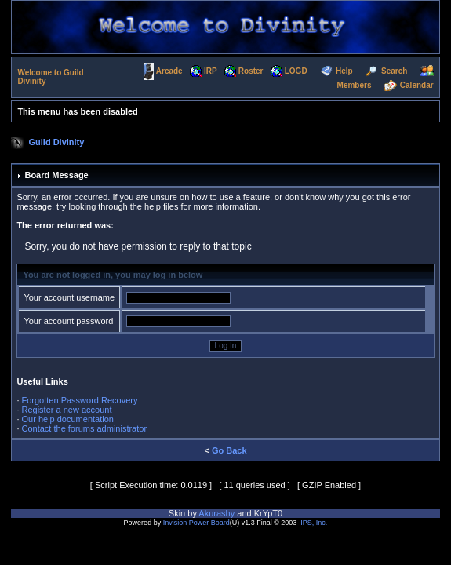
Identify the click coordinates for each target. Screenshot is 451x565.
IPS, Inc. (313, 523)
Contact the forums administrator (84, 428)
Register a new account (67, 409)
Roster (251, 70)
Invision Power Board (196, 523)
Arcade (169, 70)
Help (344, 70)
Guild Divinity (57, 141)
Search (394, 70)
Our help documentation (68, 419)
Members (354, 85)
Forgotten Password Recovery (80, 400)
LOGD (296, 70)
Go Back (229, 450)
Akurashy (216, 513)
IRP (210, 70)
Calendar (417, 85)
